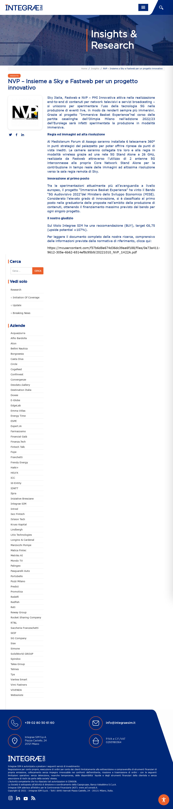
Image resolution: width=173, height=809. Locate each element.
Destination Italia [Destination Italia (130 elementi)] (21, 389)
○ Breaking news (20, 313)
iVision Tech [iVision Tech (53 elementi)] (18, 519)
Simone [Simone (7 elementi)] (15, 648)
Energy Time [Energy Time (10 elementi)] (18, 415)
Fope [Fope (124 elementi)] (13, 451)
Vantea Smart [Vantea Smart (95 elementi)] (19, 679)
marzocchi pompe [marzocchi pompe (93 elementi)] (21, 545)
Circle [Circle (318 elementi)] (14, 364)
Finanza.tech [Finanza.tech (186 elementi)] (18, 441)
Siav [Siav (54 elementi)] (13, 643)
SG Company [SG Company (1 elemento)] (18, 638)
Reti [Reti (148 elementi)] (13, 607)
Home (84, 68)
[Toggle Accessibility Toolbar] (164, 800)
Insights (95, 68)
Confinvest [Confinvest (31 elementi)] (17, 374)
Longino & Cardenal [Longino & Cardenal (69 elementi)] (22, 539)
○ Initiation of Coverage (25, 297)
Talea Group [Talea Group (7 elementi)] (18, 664)
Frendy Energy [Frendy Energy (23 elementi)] (19, 462)
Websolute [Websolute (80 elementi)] (17, 695)
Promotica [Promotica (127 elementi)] (17, 591)
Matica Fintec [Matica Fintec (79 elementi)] (18, 550)
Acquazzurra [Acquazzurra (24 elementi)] (18, 333)
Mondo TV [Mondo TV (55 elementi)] (17, 560)
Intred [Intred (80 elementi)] (14, 508)
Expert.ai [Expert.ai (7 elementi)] (16, 426)
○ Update (16, 305)
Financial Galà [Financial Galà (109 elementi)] (19, 436)
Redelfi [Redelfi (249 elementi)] (15, 596)
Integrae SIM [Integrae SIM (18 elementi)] (18, 503)
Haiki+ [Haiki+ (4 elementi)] (14, 467)
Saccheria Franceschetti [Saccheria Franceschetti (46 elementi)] (25, 627)
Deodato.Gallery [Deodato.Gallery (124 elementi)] (20, 384)
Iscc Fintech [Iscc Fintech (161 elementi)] (18, 514)
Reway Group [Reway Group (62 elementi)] (19, 612)
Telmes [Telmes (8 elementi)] (15, 669)
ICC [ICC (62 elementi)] (13, 477)
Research (16, 289)
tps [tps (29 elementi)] (13, 674)
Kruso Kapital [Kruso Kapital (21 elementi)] (19, 524)
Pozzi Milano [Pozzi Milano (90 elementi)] (18, 581)
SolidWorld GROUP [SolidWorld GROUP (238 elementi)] (22, 653)
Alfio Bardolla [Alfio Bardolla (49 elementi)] (19, 338)
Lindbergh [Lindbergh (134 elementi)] (17, 529)
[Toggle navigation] (143, 7)
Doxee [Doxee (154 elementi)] (14, 395)
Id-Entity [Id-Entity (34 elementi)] (16, 483)
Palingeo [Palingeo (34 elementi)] (16, 565)
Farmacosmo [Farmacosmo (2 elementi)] (18, 431)
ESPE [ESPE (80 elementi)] (14, 421)
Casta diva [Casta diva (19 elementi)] (17, 359)
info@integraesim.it (120, 722)
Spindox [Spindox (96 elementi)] (15, 658)
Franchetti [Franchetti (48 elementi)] (17, 457)
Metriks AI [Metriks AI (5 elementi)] (17, 555)
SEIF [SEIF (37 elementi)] (13, 633)
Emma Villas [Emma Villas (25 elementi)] (18, 410)
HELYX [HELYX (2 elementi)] (14, 472)
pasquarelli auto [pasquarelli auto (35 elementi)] (20, 570)
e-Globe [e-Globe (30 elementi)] (15, 400)
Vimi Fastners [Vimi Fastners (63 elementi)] (19, 684)
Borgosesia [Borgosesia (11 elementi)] (17, 353)
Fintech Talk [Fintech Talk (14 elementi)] (18, 446)
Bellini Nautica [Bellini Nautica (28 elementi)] (19, 348)
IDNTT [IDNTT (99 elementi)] (14, 488)
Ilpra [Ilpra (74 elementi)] (13, 493)
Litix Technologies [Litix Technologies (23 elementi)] (21, 534)
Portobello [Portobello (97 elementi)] (17, 576)
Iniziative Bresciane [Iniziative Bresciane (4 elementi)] (22, 498)
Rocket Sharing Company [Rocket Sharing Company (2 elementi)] (26, 617)
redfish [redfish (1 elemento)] (15, 602)
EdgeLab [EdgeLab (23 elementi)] (16, 405)
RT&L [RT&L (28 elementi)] (14, 622)
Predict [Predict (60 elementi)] (15, 586)
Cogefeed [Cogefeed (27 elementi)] (16, 369)
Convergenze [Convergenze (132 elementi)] (18, 379)
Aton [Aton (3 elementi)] (13, 343)
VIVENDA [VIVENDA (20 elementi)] (16, 689)
